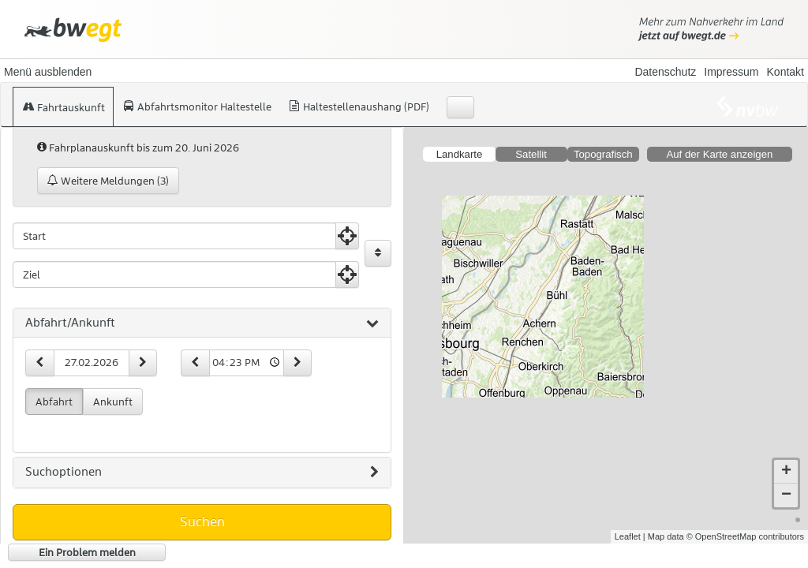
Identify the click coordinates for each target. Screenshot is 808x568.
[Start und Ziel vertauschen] (378, 253)
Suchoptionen (202, 472)
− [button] (786, 495)
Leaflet (628, 536)
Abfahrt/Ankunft (202, 323)
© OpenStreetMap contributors (745, 536)
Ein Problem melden (87, 552)
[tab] (202, 323)
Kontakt (785, 71)
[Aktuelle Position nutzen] (347, 235)
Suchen (202, 521)
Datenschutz (665, 71)
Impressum (731, 71)
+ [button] (786, 472)
